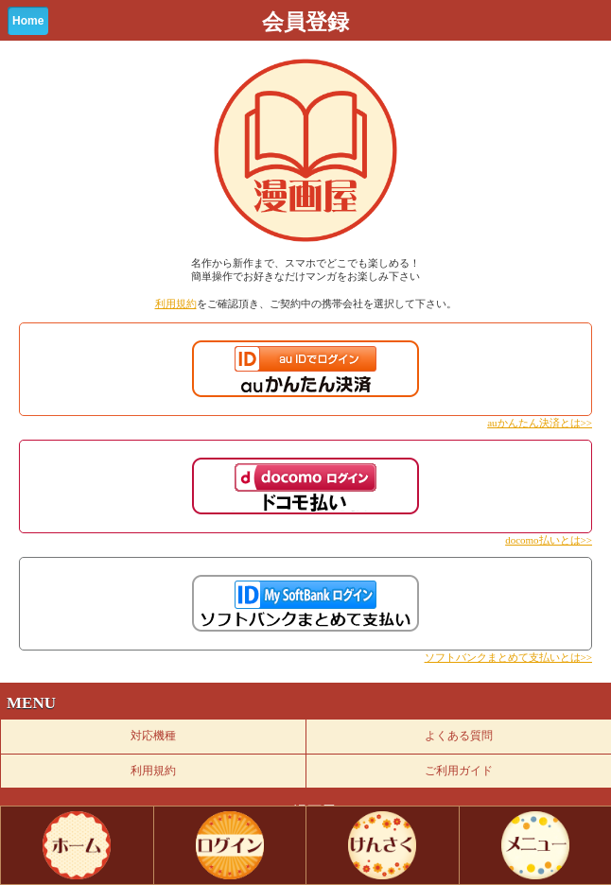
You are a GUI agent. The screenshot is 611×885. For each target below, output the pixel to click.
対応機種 (153, 735)
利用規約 (176, 303)
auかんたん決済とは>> (539, 422)
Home (28, 20)
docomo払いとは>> (548, 540)
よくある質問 (459, 735)
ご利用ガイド (459, 770)
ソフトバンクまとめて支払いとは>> (508, 657)
